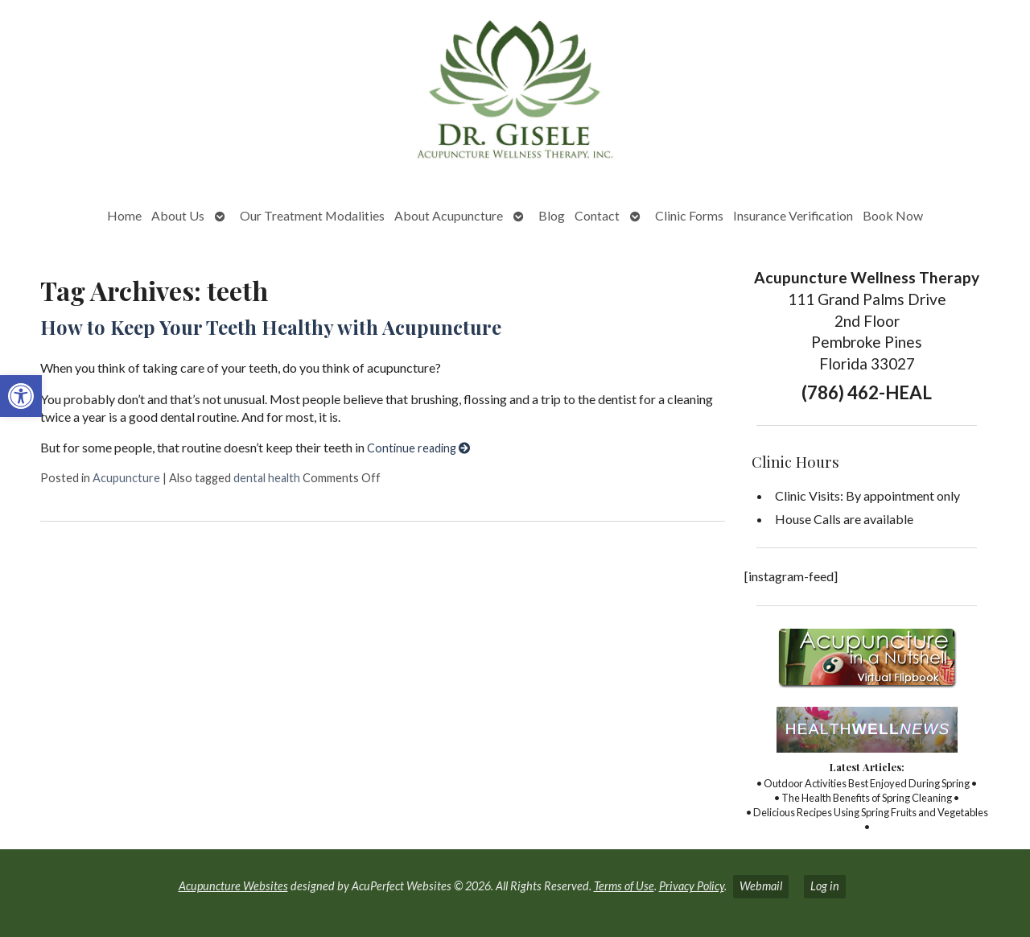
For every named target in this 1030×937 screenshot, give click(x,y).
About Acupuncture (448, 215)
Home (124, 215)
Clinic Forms (689, 215)
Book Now (893, 215)
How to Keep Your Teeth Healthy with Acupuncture (270, 327)
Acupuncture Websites (233, 886)
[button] (21, 396)
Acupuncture (126, 478)
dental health (266, 478)
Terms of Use (624, 886)
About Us (177, 215)
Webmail (761, 886)
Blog (551, 215)
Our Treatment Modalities (312, 215)
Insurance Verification (793, 215)
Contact (597, 215)
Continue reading (418, 448)
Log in (824, 886)
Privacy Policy (691, 886)
